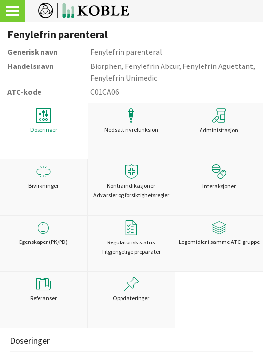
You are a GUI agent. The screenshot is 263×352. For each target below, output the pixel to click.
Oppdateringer (131, 289)
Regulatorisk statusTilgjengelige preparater (131, 237)
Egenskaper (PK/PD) (43, 232)
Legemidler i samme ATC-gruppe (219, 232)
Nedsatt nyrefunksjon (131, 120)
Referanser (43, 289)
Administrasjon (219, 120)
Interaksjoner (219, 177)
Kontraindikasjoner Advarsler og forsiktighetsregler (131, 181)
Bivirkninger (43, 176)
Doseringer (43, 120)
